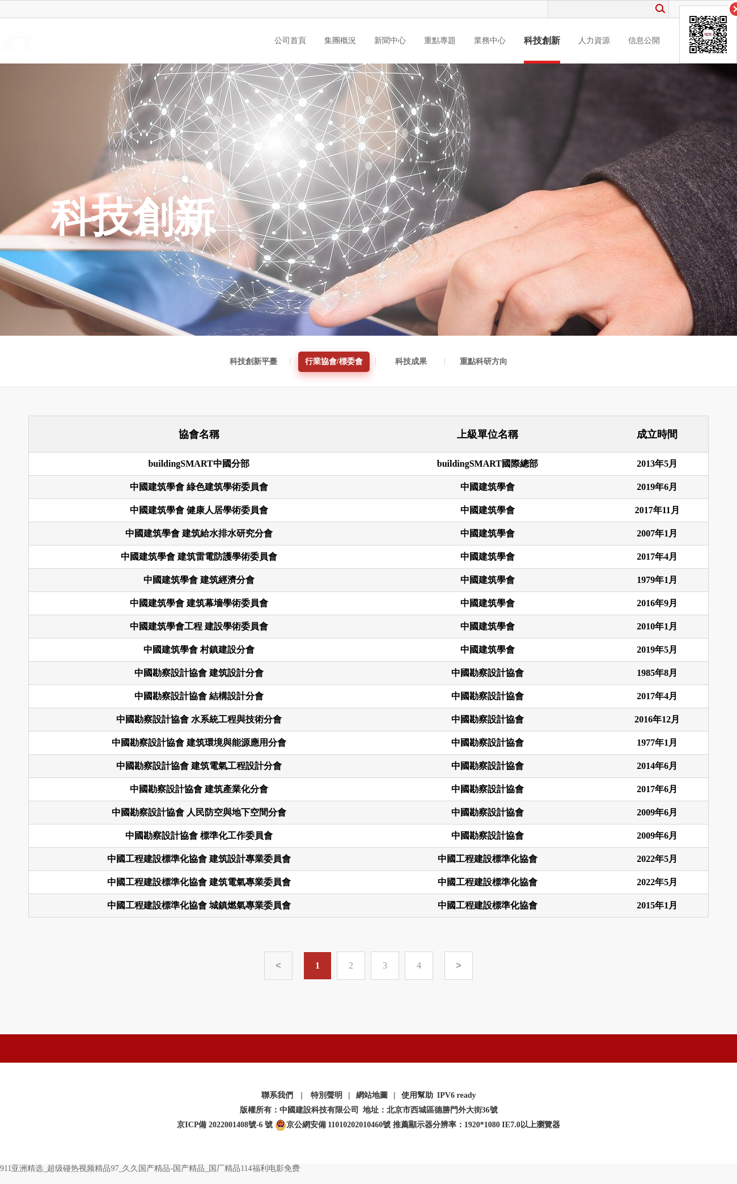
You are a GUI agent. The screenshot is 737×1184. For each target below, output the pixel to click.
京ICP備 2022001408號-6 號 (225, 1124)
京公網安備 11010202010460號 (333, 1125)
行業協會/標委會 (334, 361)
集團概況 (340, 40)
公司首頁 (290, 40)
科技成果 (411, 361)
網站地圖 (372, 1095)
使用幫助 (417, 1095)
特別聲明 (326, 1095)
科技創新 (542, 40)
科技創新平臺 (253, 361)
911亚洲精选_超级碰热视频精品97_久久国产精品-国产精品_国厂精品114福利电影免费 (150, 1168)
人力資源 (594, 40)
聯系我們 (277, 1095)
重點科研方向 (483, 361)
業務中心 (490, 40)
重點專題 (440, 40)
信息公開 (644, 40)
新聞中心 (390, 40)
